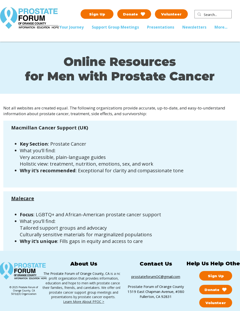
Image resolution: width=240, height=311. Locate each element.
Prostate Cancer (68, 144)
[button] (115, 27)
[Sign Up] (97, 14)
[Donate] (134, 14)
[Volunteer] (171, 14)
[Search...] (212, 14)
